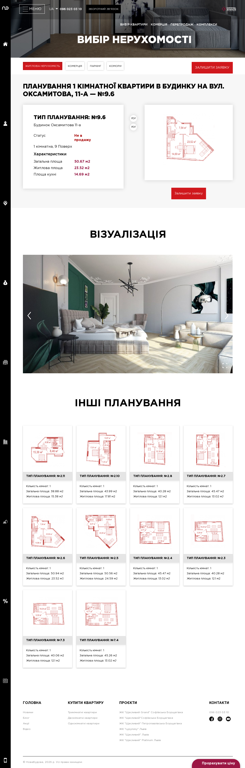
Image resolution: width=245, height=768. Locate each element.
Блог (26, 718)
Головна (32, 703)
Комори (115, 66)
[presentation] (29, 316)
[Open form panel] (216, 763)
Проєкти (128, 703)
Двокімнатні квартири (82, 718)
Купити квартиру (86, 703)
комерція (159, 24)
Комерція (75, 66)
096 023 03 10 (71, 9)
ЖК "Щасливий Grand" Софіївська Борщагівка (151, 712)
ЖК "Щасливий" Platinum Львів (140, 740)
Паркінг (95, 66)
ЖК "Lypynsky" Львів (132, 729)
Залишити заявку (212, 67)
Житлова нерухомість (42, 66)
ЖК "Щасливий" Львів (134, 735)
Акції (26, 723)
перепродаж (181, 24)
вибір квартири (134, 24)
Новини (28, 712)
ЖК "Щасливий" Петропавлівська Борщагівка (150, 723)
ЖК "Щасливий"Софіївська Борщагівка (146, 718)
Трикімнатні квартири (82, 712)
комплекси (207, 24)
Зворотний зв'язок (103, 9)
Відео (27, 729)
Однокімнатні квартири (83, 723)
